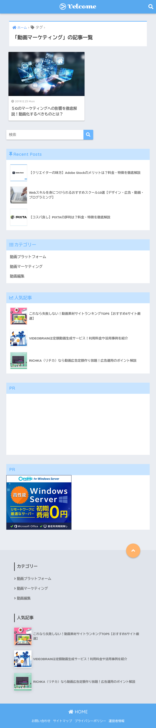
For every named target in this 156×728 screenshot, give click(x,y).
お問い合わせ (41, 715)
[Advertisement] (78, 418)
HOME (78, 706)
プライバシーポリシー (90, 715)
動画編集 (17, 270)
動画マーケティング (26, 261)
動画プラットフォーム (28, 251)
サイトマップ (62, 715)
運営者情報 (116, 715)
